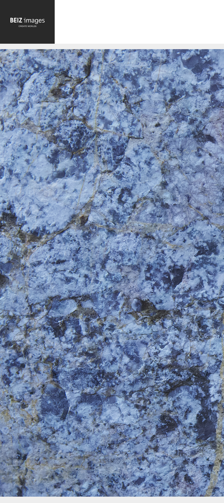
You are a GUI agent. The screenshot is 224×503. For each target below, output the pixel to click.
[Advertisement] (139, 23)
